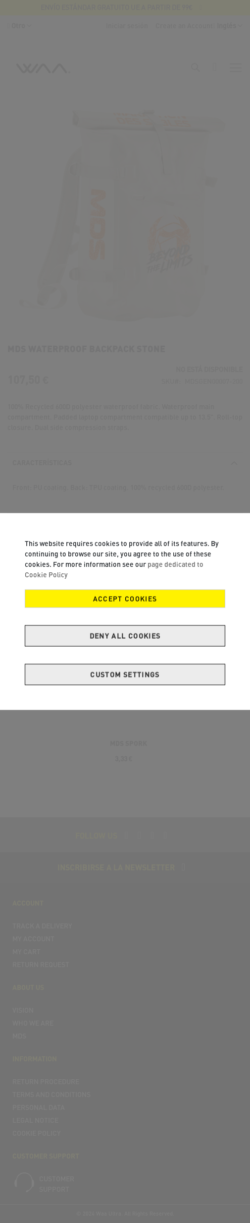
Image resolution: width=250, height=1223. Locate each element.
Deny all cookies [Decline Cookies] (125, 636)
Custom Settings (124, 675)
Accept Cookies (125, 599)
